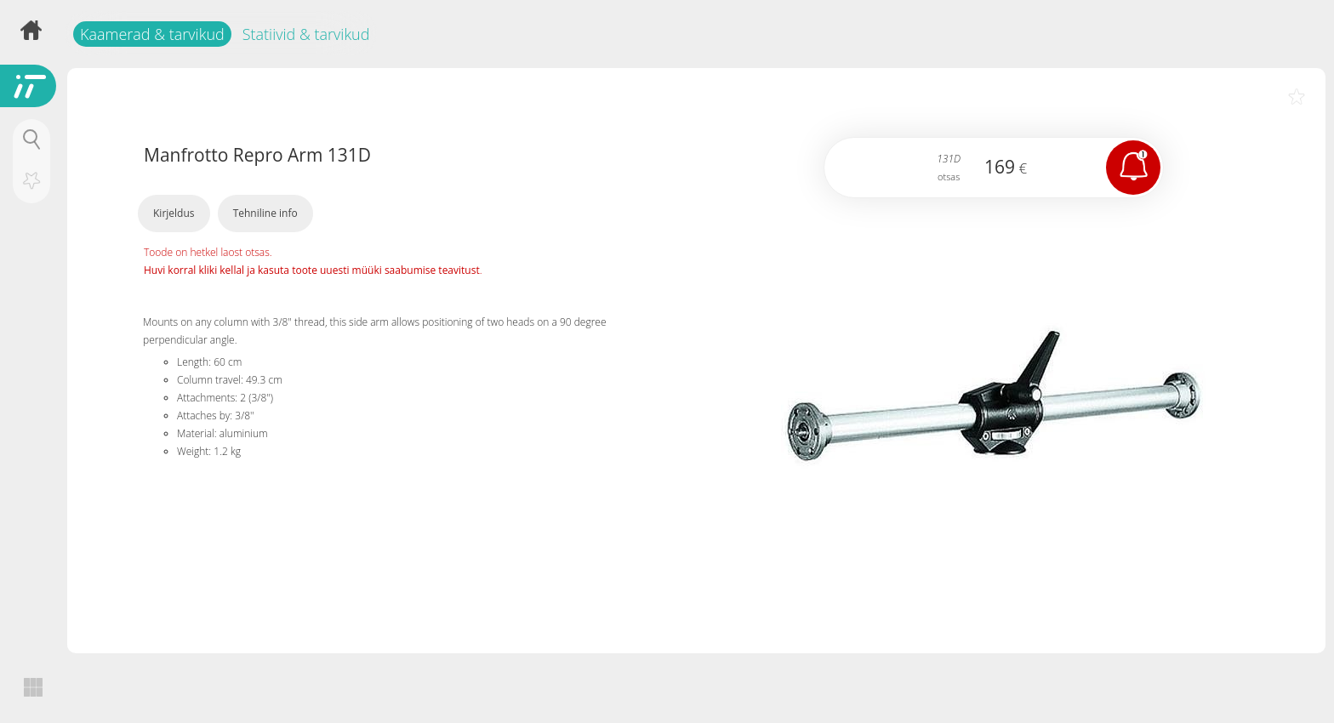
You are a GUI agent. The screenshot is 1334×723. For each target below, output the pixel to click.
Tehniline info (265, 213)
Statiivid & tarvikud (306, 34)
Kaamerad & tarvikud (152, 34)
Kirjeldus (174, 213)
